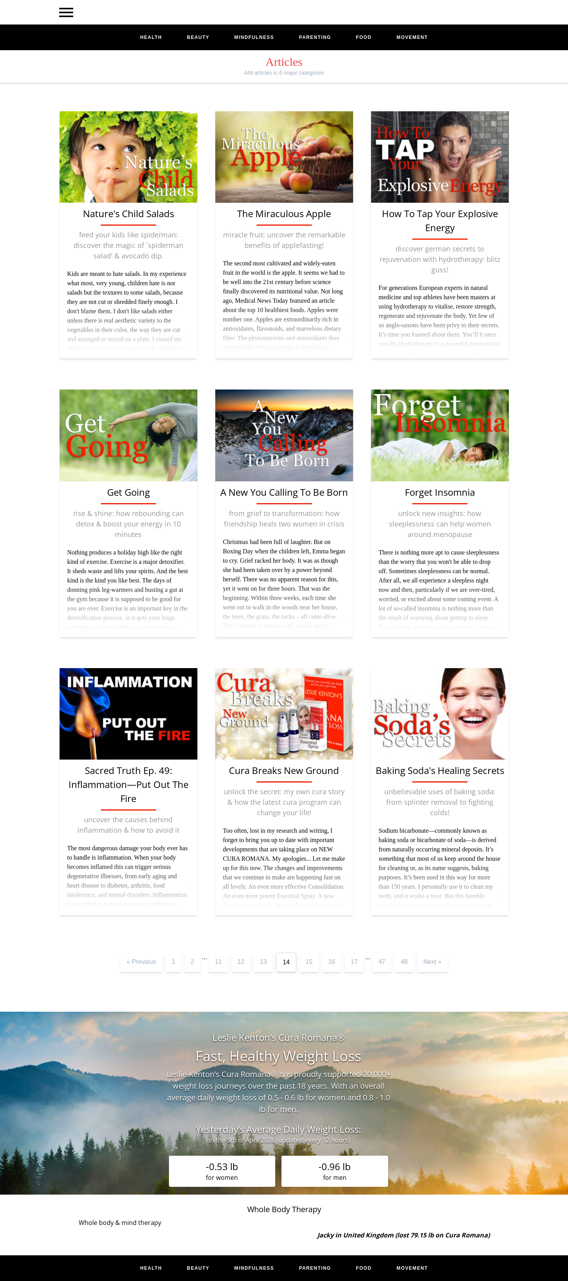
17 (354, 961)
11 (218, 961)
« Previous (141, 961)
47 (381, 961)
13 (263, 961)
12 (240, 961)
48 (404, 961)
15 (309, 961)
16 (331, 961)
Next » (432, 961)
